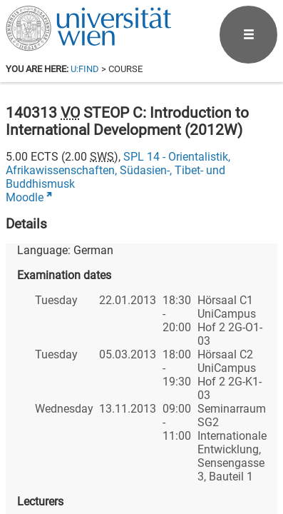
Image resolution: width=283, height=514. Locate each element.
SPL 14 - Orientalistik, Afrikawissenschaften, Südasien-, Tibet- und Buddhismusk (118, 170)
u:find (85, 69)
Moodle (24, 197)
